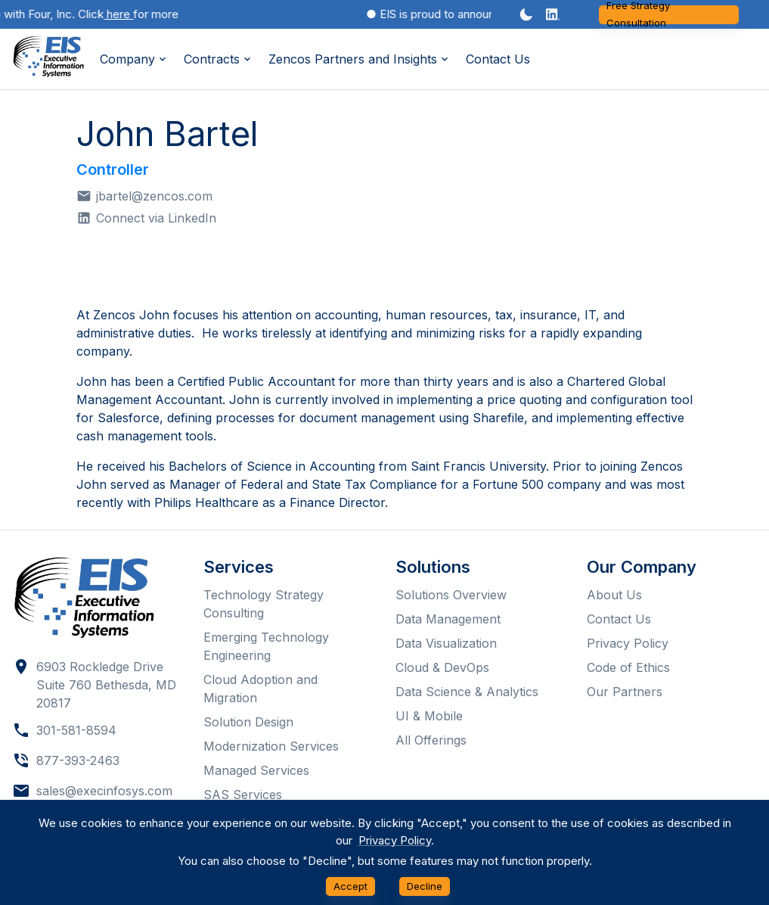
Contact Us (498, 59)
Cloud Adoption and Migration (260, 688)
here (122, 14)
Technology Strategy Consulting (263, 603)
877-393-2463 (77, 760)
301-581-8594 (76, 730)
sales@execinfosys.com (104, 790)
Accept (350, 886)
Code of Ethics (628, 667)
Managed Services (256, 770)
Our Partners (624, 691)
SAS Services (242, 794)
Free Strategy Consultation (669, 14)
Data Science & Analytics (466, 691)
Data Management (448, 619)
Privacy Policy (627, 643)
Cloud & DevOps (442, 667)
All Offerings (431, 740)
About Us (614, 594)
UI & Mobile (429, 715)
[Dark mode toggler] (526, 14)
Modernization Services (271, 746)
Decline (424, 886)
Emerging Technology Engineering (266, 646)
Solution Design (248, 721)
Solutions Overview (451, 594)
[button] (553, 14)
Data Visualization (446, 643)
